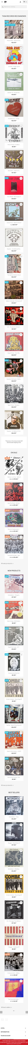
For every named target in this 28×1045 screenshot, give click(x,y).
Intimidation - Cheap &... (14, 595)
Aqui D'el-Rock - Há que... (14, 503)
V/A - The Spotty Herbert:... (14, 327)
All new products (7, 785)
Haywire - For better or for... (14, 431)
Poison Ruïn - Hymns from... (14, 40)
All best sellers (6, 1007)
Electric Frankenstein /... (14, 529)
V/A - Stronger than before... (14, 921)
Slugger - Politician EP (14, 947)
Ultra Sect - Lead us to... (14, 170)
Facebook (2, 1019)
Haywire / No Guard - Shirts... (14, 379)
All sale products (7, 563)
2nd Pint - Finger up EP (14, 66)
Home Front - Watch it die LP (14, 222)
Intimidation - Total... (14, 817)
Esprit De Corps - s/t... (14, 647)
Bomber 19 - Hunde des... (14, 92)
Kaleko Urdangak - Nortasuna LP (14, 301)
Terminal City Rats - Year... (14, 555)
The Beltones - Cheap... (14, 118)
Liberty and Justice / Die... (14, 777)
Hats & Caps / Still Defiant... (14, 621)
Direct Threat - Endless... (14, 144)
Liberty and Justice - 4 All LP (14, 751)
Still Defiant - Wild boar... (14, 869)
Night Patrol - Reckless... (14, 405)
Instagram (6, 1019)
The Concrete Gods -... (14, 999)
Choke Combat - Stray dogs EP (14, 699)
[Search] (14, 6)
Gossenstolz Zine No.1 (14, 673)
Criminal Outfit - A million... (14, 973)
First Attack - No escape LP (14, 196)
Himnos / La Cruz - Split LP (14, 477)
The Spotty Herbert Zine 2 (14, 275)
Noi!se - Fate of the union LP (14, 725)
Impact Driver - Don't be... (14, 353)
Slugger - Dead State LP (14, 843)
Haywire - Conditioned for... (14, 249)
